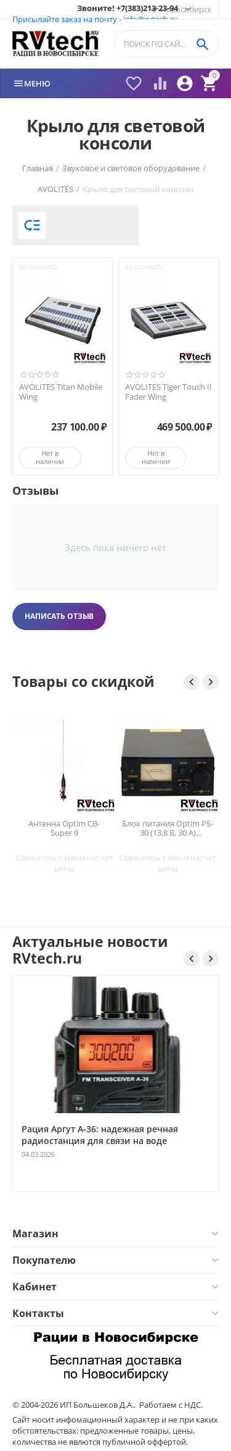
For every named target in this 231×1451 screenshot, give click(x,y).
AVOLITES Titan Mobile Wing (60, 392)
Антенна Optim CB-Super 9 (64, 828)
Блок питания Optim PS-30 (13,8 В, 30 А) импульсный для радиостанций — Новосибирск (167, 828)
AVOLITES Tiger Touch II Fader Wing (168, 392)
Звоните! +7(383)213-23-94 (127, 9)
